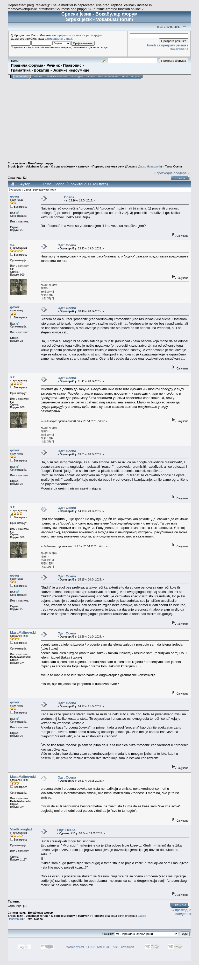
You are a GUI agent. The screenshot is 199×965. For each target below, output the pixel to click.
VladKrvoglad (21, 829)
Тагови (90, 76)
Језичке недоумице (71, 70)
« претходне (163, 173)
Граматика (20, 70)
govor (14, 196)
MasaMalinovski (23, 632)
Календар (76, 76)
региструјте (94, 35)
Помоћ (37, 76)
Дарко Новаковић (149, 166)
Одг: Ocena (67, 245)
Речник (53, 65)
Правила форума (27, 65)
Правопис (72, 65)
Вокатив (41, 70)
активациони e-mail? (59, 38)
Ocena (177, 166)
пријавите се (66, 35)
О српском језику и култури (70, 166)
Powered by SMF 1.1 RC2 (80, 947)
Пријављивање (108, 76)
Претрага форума (56, 76)
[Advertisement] (99, 118)
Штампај (180, 178)
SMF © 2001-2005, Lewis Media (115, 947)
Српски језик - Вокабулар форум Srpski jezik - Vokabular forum (30, 165)
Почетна (21, 76)
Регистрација (131, 76)
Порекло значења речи (108, 166)
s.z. (13, 244)
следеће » (181, 173)
